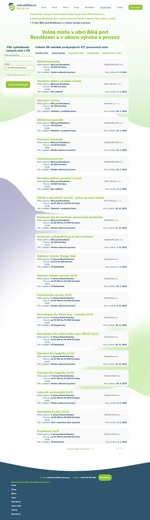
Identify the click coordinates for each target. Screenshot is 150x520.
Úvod (43, 7)
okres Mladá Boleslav (92, 14)
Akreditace (90, 7)
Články (120, 7)
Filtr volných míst (48, 14)
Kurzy (54, 7)
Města (65, 7)
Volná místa (105, 7)
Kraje (76, 7)
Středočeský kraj (69, 14)
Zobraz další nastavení (16, 75)
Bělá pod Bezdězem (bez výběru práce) (53, 18)
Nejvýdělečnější (76, 53)
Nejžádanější (93, 53)
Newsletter (135, 7)
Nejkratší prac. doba (111, 53)
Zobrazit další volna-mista (78, 449)
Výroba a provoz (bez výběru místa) (96, 18)
